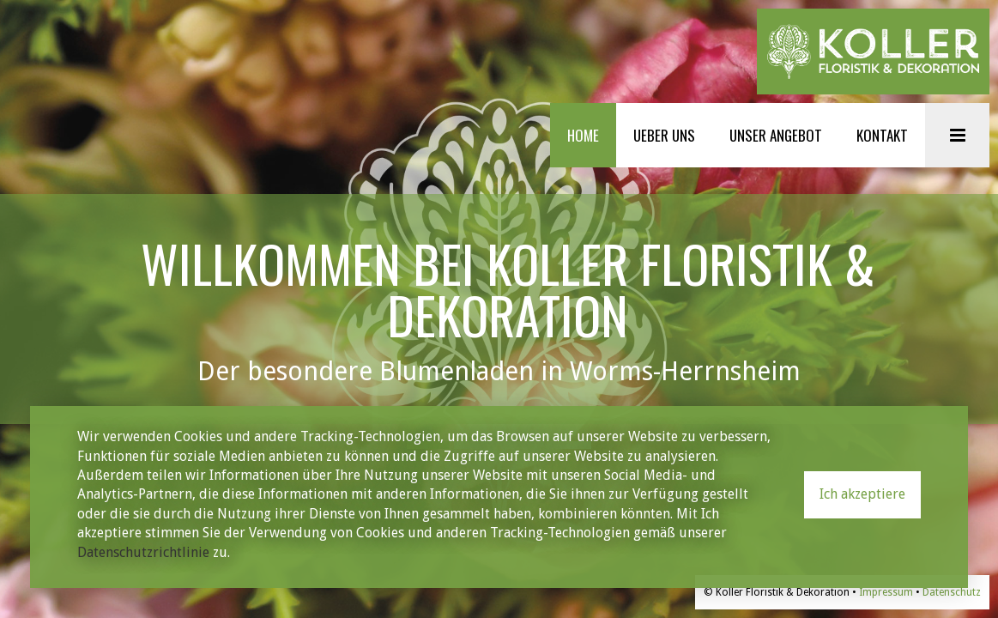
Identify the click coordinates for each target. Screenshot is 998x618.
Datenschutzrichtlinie (143, 552)
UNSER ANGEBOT (775, 135)
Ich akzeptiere (862, 494)
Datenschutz (951, 592)
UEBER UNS (664, 135)
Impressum (886, 592)
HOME (583, 135)
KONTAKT (882, 135)
